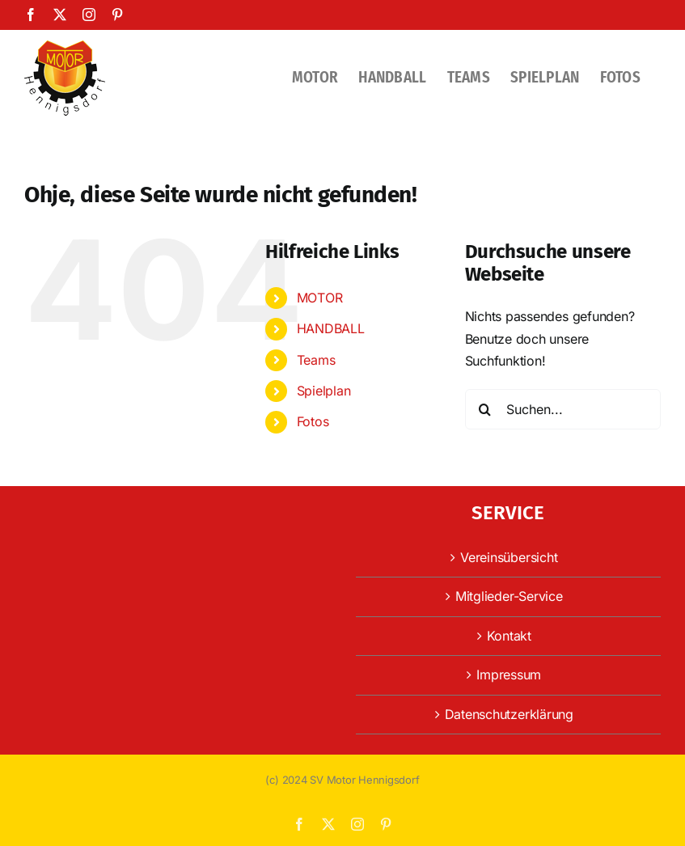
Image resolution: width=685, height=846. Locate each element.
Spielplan (324, 391)
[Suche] (485, 409)
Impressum (508, 674)
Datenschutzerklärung (509, 714)
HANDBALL (331, 328)
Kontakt (509, 636)
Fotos (313, 421)
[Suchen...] (563, 409)
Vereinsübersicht (508, 557)
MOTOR (320, 298)
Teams (316, 360)
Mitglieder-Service (509, 596)
